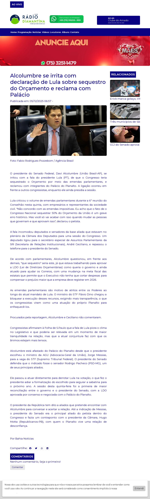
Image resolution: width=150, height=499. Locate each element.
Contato (74, 32)
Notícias (36, 32)
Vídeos (45, 32)
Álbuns (65, 32)
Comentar (17, 467)
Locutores (55, 32)
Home (14, 32)
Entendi (139, 488)
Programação (25, 32)
